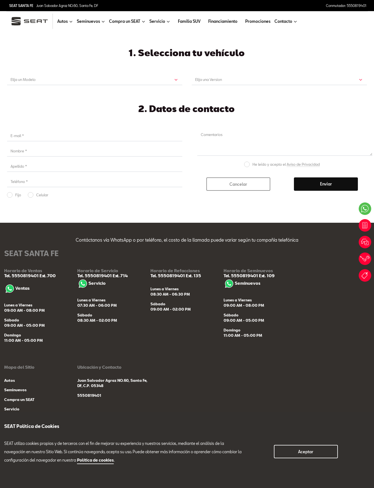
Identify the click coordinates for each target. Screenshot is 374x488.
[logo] (32, 21)
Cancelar (238, 184)
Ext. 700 (47, 275)
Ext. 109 (266, 275)
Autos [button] (62, 21)
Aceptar (305, 451)
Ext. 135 (193, 275)
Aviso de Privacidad (303, 164)
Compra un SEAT (19, 399)
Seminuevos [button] (88, 21)
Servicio (91, 283)
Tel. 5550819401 (21, 275)
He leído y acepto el (286, 164)
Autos (9, 380)
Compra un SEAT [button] (124, 21)
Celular (42, 195)
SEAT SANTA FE (21, 6)
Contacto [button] (283, 21)
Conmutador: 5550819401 (346, 6)
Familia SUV (189, 21)
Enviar (326, 184)
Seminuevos (242, 283)
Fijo (18, 195)
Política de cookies (95, 460)
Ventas (16, 288)
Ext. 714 (120, 275)
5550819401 (89, 395)
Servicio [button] (157, 21)
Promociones (258, 21)
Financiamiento (222, 21)
